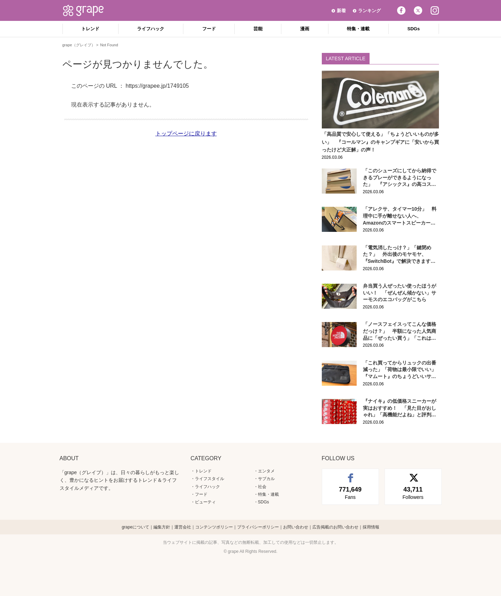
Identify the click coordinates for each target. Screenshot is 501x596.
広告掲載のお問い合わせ (335, 527)
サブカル (266, 478)
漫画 (304, 28)
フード (209, 28)
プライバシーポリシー (258, 527)
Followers (413, 492)
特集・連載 (358, 28)
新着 (341, 10)
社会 (262, 486)
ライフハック (150, 28)
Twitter (418, 10)
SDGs (414, 28)
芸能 (258, 28)
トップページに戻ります (186, 133)
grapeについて (135, 527)
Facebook (401, 10)
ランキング (369, 10)
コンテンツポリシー (214, 527)
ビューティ (205, 502)
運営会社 (182, 527)
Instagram (435, 10)
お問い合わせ (295, 527)
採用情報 (371, 527)
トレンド (90, 28)
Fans (350, 492)
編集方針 (161, 527)
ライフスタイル (209, 478)
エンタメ (266, 471)
